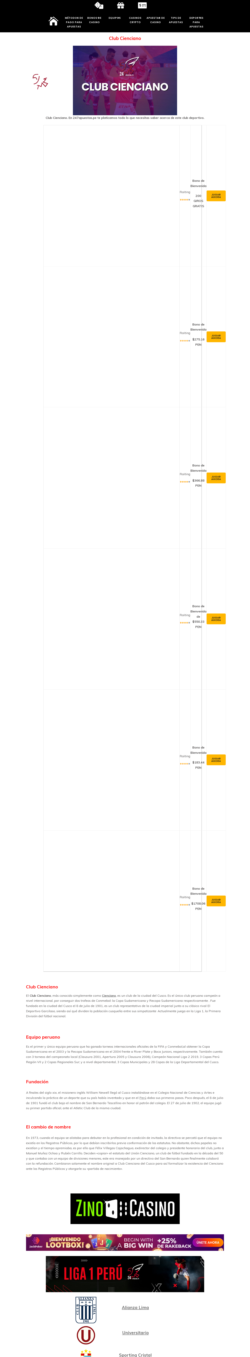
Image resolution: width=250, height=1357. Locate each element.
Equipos (115, 18)
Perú (142, 1098)
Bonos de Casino (94, 20)
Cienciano (109, 996)
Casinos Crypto (135, 20)
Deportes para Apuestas (196, 22)
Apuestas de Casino (156, 20)
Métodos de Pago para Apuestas (74, 22)
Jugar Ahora (216, 196)
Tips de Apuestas (176, 20)
